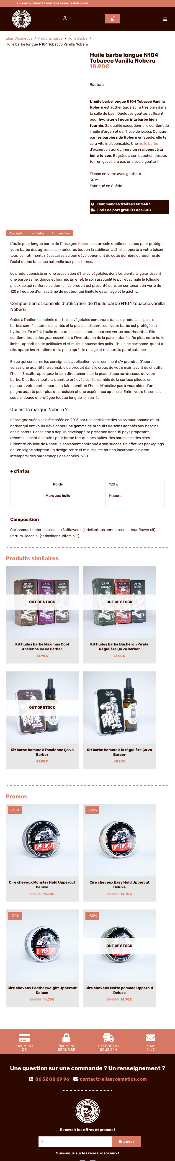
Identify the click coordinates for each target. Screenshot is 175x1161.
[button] (165, 19)
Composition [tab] (69, 233)
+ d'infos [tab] (43, 233)
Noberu (84, 243)
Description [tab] (19, 233)
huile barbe (148, 143)
